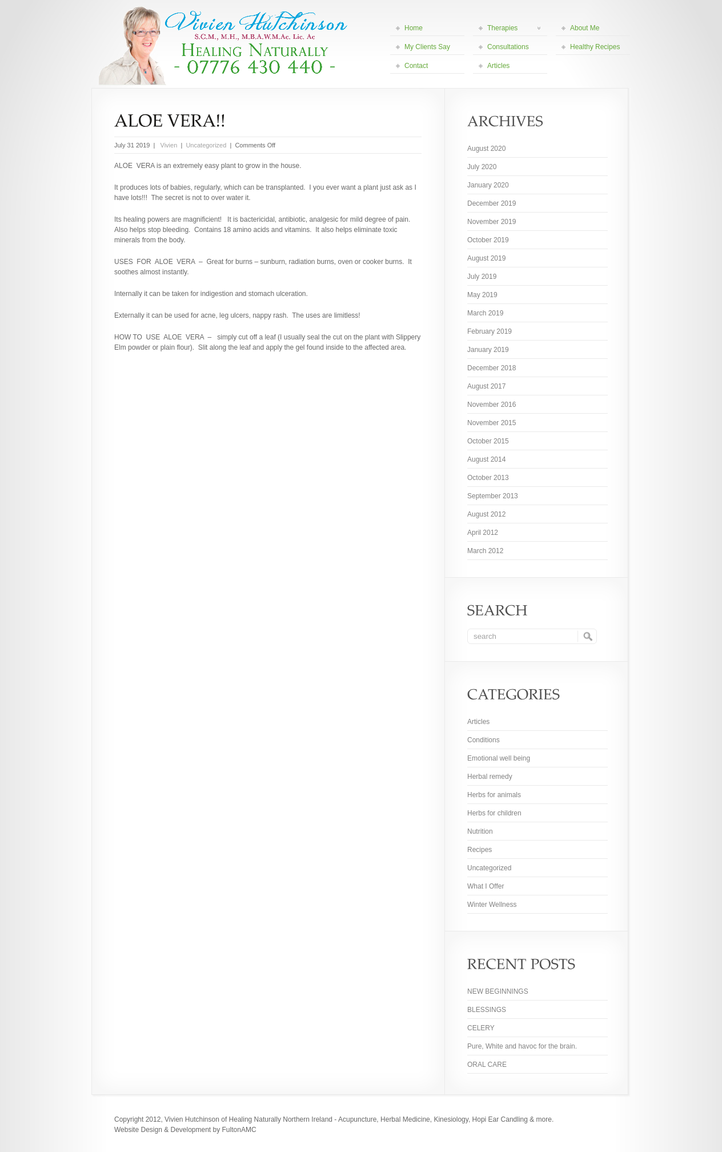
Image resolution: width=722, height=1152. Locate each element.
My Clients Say (427, 47)
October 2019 (488, 240)
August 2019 (486, 258)
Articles (498, 66)
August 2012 (486, 514)
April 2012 (482, 533)
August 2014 (486, 459)
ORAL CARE (487, 1065)
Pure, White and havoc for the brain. (522, 1046)
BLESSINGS (486, 1010)
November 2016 (491, 405)
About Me (584, 28)
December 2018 (491, 368)
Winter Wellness (491, 905)
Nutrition (480, 831)
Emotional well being (498, 758)
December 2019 (491, 203)
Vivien (167, 145)
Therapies (513, 28)
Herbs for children (494, 813)
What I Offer (485, 886)
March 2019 (485, 313)
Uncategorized (206, 145)
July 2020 (481, 167)
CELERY (481, 1028)
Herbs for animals (494, 795)
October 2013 (488, 478)
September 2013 (492, 496)
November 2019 (491, 222)
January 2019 (488, 350)
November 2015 (491, 423)
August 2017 (486, 386)
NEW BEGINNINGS (497, 991)
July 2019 (481, 277)
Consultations (508, 47)
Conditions (483, 740)
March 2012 (485, 551)
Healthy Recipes (595, 47)
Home (413, 28)
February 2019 (489, 331)
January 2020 (488, 185)
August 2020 (486, 149)
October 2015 (488, 441)
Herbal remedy (489, 777)
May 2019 (482, 295)
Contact (416, 66)
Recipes (479, 850)
